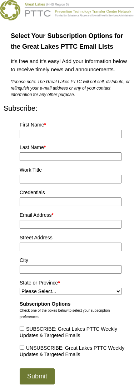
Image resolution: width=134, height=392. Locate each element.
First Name (33, 125)
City (24, 260)
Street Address (36, 237)
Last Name (33, 147)
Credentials (32, 192)
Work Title (31, 170)
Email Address (37, 215)
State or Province (40, 283)
